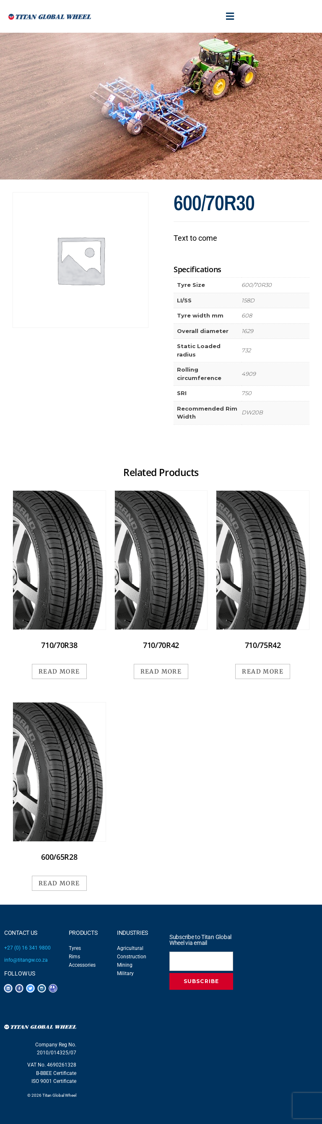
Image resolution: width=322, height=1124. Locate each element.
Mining (124, 965)
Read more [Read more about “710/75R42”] (262, 671)
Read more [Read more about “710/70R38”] (59, 671)
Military (125, 973)
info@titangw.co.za (26, 960)
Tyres (75, 948)
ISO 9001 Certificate (53, 1081)
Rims (74, 957)
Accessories (82, 965)
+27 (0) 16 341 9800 (27, 948)
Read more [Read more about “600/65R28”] (59, 883)
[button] (230, 16)
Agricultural (130, 948)
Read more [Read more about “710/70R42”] (161, 671)
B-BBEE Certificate (56, 1073)
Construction (131, 957)
